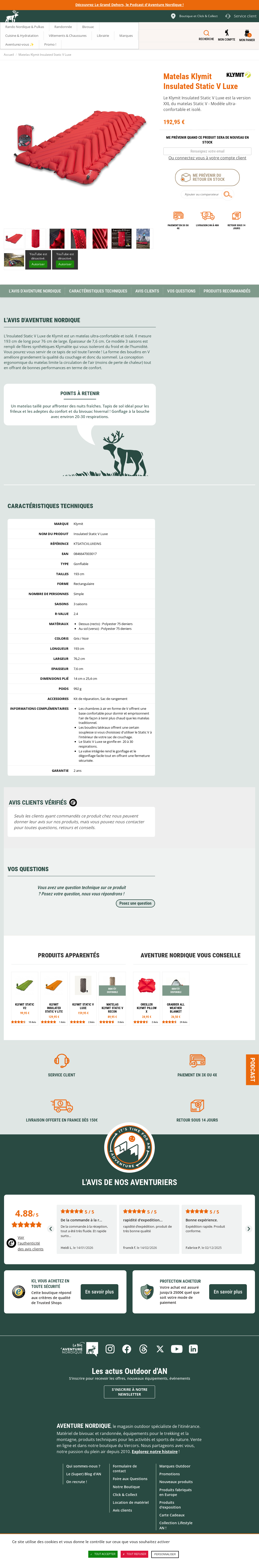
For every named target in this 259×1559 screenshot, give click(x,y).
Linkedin (193, 1349)
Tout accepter (103, 1554)
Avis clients (122, 1510)
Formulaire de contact (125, 1468)
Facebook (126, 1349)
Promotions (169, 1474)
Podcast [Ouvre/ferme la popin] (252, 1069)
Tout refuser (134, 1554)
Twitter (160, 1349)
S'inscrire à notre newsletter (129, 1392)
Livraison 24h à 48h (207, 225)
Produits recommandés (227, 290)
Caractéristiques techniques (98, 290)
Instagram (110, 1349)
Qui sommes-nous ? (83, 1466)
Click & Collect (125, 1494)
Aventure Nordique (84, 1425)
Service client (61, 1075)
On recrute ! (76, 1481)
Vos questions (181, 290)
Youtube (176, 1349)
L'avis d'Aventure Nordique (35, 290)
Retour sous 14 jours (236, 227)
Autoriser (38, 264)
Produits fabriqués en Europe (175, 1492)
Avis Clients (147, 290)
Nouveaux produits (176, 1481)
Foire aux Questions (130, 1478)
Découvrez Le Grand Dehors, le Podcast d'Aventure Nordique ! (129, 4)
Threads (143, 1349)
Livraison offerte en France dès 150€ (62, 1120)
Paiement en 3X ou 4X (178, 227)
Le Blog (79, 1349)
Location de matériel (131, 1502)
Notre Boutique (126, 1486)
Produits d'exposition (170, 1505)
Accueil (9, 54)
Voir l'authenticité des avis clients (31, 1243)
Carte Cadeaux (172, 1515)
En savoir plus (99, 1292)
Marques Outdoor (174, 1466)
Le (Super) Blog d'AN (83, 1474)
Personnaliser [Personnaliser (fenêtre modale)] (165, 1554)
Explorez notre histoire (155, 1451)
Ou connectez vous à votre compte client (207, 158)
